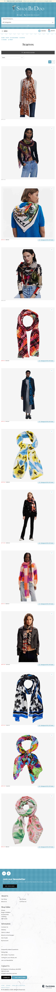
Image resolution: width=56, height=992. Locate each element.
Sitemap (8, 985)
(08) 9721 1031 (5, 971)
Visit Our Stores (19, 977)
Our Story (4, 899)
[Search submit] (28, 25)
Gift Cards (4, 919)
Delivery (3, 930)
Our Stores (23, 899)
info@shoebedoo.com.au (9, 973)
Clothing (3, 916)
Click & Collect (5, 932)
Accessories (14, 38)
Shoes (3, 910)
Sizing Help (4, 952)
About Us (4, 901)
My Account (4, 940)
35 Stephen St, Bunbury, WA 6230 (11, 969)
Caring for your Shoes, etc (9, 957)
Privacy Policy (5, 987)
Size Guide (4, 938)
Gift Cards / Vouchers (7, 955)
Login (19, 15)
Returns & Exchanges (7, 935)
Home (3, 38)
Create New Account (31, 15)
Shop (7, 38)
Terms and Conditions (18, 985)
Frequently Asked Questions (9, 949)
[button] (4, 31)
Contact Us (23, 901)
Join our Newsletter (7, 960)
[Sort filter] (12, 57)
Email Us (6, 977)
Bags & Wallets (5, 912)
